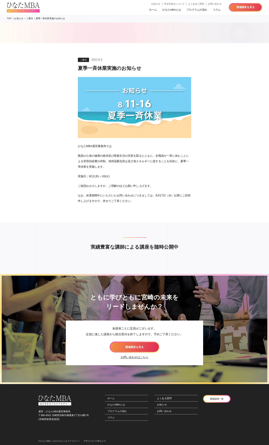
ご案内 (29, 18)
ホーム (153, 9)
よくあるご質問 (196, 4)
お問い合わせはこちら (134, 357)
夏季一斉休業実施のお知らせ (50, 18)
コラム (217, 9)
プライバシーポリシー (94, 441)
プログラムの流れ (196, 9)
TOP (9, 18)
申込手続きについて (174, 4)
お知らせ (155, 4)
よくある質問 (164, 398)
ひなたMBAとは (171, 9)
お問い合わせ (214, 4)
